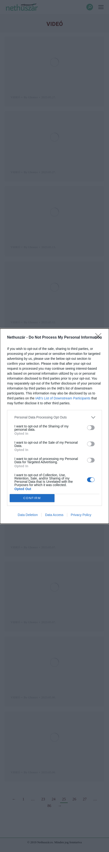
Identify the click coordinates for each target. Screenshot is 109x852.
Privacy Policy (81, 515)
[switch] (91, 427)
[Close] (99, 337)
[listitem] (54, 417)
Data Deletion (28, 515)
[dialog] (54, 426)
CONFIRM (32, 498)
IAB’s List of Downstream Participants (62, 398)
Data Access (54, 515)
